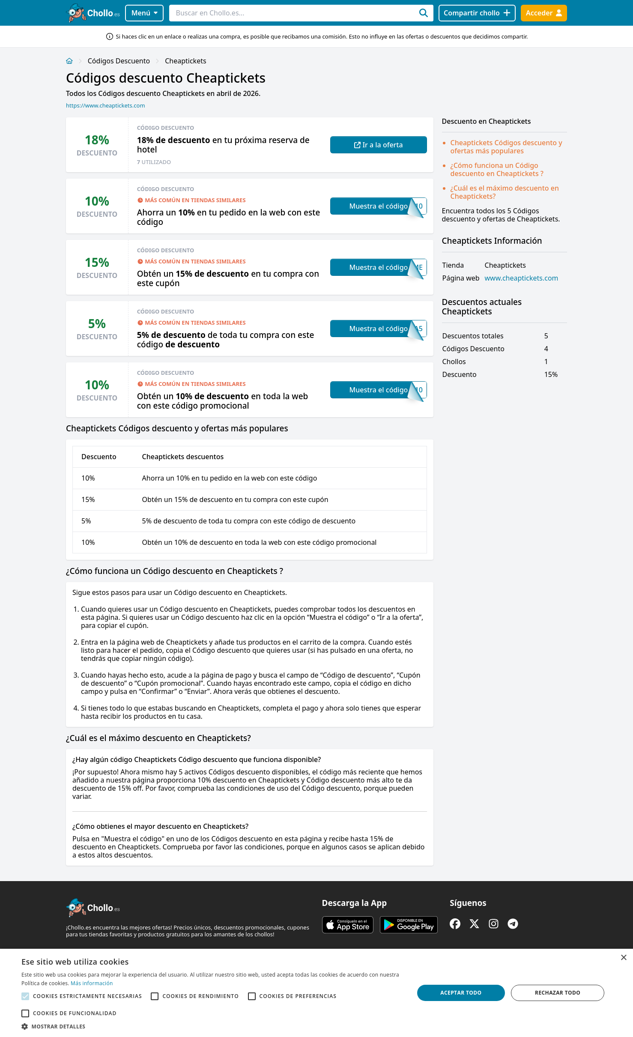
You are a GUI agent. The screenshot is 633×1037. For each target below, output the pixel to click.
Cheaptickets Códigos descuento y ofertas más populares (506, 146)
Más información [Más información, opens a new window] (92, 983)
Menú (144, 13)
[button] (211, 1026)
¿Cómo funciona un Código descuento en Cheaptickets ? (497, 169)
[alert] (316, 993)
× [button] (623, 958)
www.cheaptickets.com (521, 278)
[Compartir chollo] (477, 13)
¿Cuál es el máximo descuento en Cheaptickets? (505, 192)
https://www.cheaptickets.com (105, 105)
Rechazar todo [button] (557, 992)
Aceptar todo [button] (460, 992)
